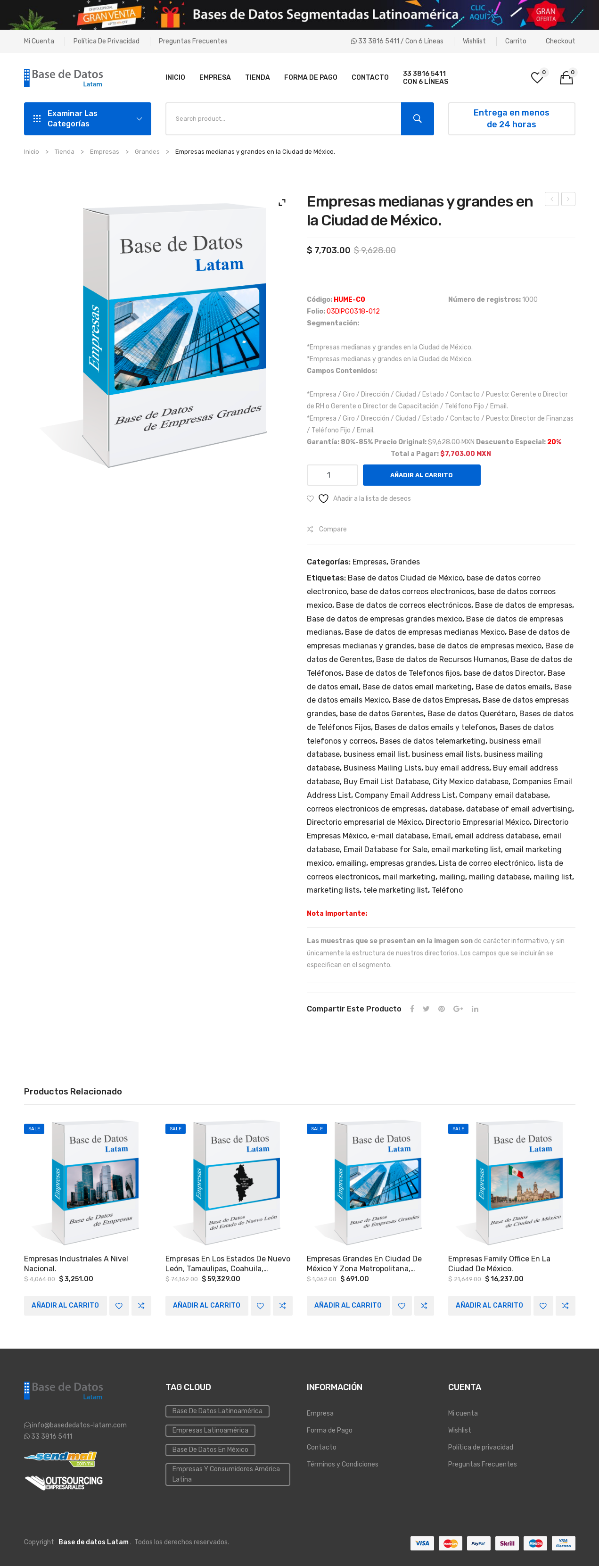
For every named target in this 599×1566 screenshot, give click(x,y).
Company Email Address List (405, 795)
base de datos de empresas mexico (480, 645)
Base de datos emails (513, 686)
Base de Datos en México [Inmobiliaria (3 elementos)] (210, 1449)
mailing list (552, 876)
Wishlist (474, 41)
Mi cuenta (39, 41)
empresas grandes (402, 863)
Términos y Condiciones (342, 1464)
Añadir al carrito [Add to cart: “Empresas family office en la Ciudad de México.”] (489, 1305)
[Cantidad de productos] (332, 475)
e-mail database (399, 835)
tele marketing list (395, 890)
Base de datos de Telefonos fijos (402, 673)
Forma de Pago (330, 1430)
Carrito (515, 41)
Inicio (31, 151)
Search (417, 118)
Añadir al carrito (421, 475)
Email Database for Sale (385, 849)
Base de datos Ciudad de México (405, 577)
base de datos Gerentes (382, 713)
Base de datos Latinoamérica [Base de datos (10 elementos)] (217, 1411)
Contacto (321, 1447)
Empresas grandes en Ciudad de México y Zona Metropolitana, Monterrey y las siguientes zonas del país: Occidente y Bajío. (367, 1263)
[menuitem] (175, 78)
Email (441, 835)
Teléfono (447, 890)
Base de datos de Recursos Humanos (441, 659)
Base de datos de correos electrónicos (403, 605)
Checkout (560, 41)
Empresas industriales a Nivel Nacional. (76, 1263)
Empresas (104, 151)
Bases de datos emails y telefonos (435, 727)
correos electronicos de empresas (366, 808)
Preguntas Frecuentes (193, 41)
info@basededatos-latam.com (79, 1425)
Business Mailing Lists (382, 767)
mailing (452, 876)
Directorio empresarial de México (364, 822)
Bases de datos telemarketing (432, 741)
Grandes (147, 151)
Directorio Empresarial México (478, 822)
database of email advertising (519, 808)
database (445, 808)
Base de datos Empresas (436, 700)
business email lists (446, 754)
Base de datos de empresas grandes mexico (384, 618)
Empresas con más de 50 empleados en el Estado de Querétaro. (568, 200)
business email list (376, 754)
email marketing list (466, 849)
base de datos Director (504, 673)
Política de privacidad (106, 41)
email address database (497, 835)
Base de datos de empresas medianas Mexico (425, 632)
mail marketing (409, 876)
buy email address (457, 767)
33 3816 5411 (51, 1436)
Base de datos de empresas (523, 605)
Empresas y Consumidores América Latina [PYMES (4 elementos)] (226, 1474)
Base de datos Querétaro (471, 713)
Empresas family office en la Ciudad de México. (499, 1263)
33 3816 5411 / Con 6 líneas (397, 41)
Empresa (320, 1413)
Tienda (64, 151)
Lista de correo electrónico (486, 863)
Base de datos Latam (93, 1542)
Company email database (503, 795)
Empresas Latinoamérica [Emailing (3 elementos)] (210, 1430)
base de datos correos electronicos (412, 591)
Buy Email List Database (386, 781)
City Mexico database (471, 781)
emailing (351, 863)
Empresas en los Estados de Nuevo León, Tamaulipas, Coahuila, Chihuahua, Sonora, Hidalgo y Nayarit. (227, 1263)
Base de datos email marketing (417, 686)
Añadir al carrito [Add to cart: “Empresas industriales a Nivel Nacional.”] (65, 1305)
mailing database (499, 876)
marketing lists (333, 890)
